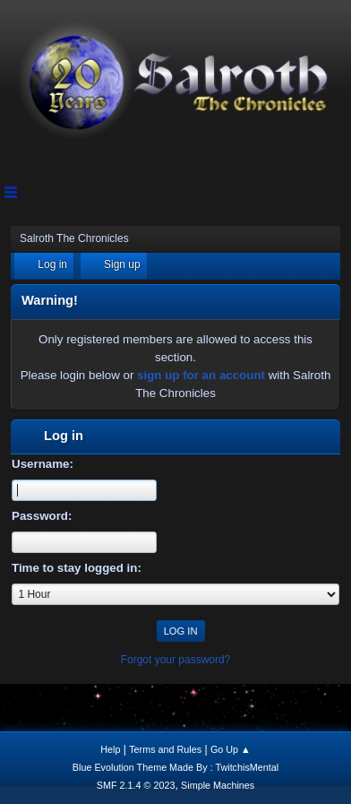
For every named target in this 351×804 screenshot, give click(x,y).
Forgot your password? (176, 659)
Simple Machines (217, 785)
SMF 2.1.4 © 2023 (136, 785)
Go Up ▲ (230, 749)
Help (110, 749)
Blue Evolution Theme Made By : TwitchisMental (175, 767)
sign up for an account (201, 375)
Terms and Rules (165, 749)
